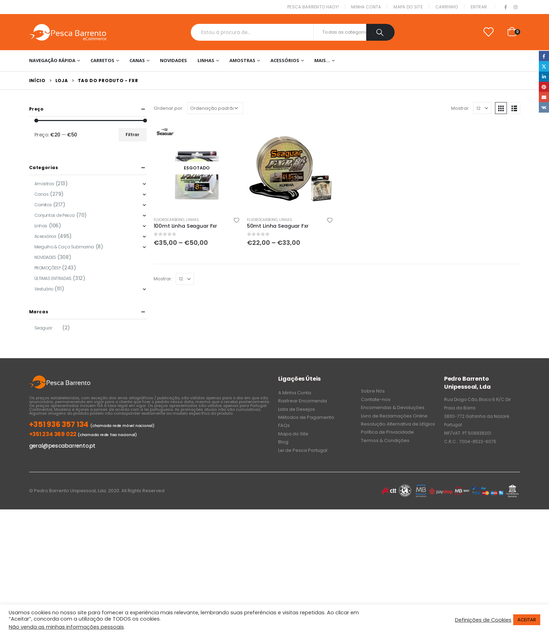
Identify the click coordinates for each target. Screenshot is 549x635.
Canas (137, 60)
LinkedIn (544, 77)
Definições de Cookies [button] (483, 620)
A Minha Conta (294, 392)
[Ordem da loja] (215, 108)
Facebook (544, 56)
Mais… (322, 60)
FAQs (284, 425)
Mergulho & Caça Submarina (64, 247)
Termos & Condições (385, 440)
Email (544, 97)
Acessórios (284, 60)
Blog (283, 442)
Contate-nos (375, 399)
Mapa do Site (408, 7)
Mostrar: (460, 108)
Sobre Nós (373, 391)
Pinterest (544, 87)
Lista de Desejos (296, 409)
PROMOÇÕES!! (47, 268)
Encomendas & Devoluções (392, 407)
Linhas (205, 60)
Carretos (102, 60)
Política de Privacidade (387, 432)
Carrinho (446, 7)
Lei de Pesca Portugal (302, 450)
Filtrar (132, 135)
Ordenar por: (168, 108)
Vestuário (43, 289)
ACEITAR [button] (526, 619)
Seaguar (43, 328)
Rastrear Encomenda (302, 400)
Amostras (242, 60)
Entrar (479, 7)
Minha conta (366, 7)
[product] (197, 168)
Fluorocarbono (169, 219)
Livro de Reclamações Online (394, 416)
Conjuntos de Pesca (54, 215)
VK (544, 107)
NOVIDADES (173, 60)
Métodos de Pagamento (306, 417)
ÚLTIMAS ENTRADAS (53, 278)
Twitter (544, 66)
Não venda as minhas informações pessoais (66, 626)
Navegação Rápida (52, 60)
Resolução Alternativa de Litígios (398, 424)
